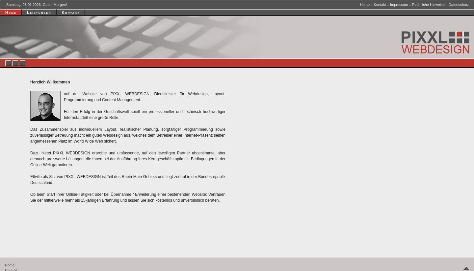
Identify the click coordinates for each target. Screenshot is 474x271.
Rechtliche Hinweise (428, 5)
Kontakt (380, 5)
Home (365, 5)
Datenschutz (459, 5)
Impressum (399, 5)
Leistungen (39, 12)
